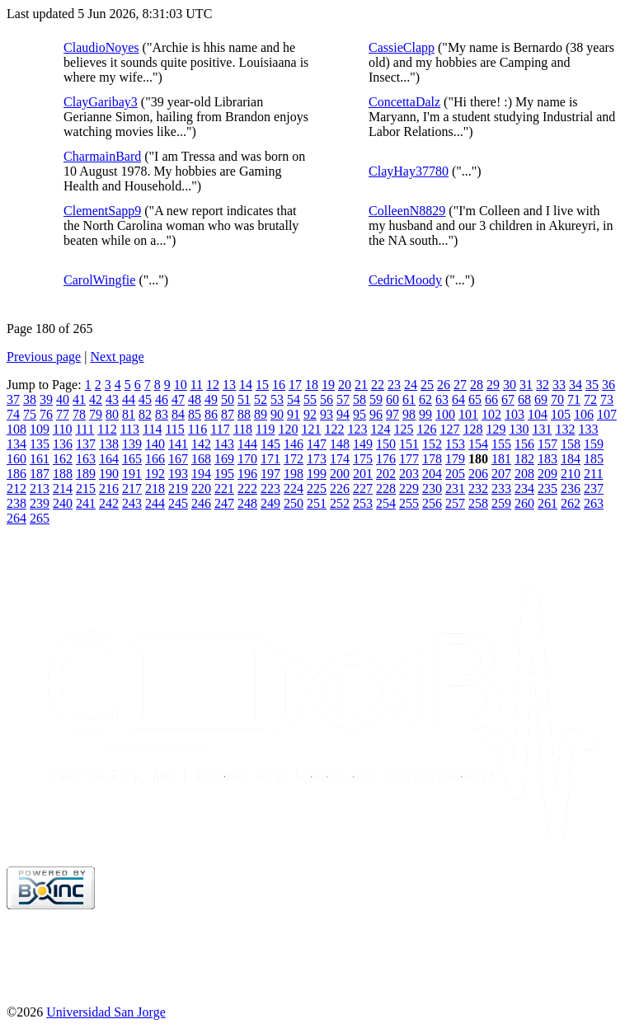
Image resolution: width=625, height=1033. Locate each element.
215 (86, 488)
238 (16, 503)
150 (386, 444)
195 (224, 474)
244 (155, 503)
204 (432, 474)
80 (112, 414)
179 (455, 459)
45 (145, 399)
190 (109, 474)
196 (247, 474)
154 (478, 444)
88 (244, 414)
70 (557, 399)
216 (109, 488)
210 (570, 474)
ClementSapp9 (102, 211)
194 (201, 474)
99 (425, 414)
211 (593, 474)
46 (161, 399)
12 (212, 385)
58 (359, 399)
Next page (116, 357)
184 (570, 459)
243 (132, 503)
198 (293, 474)
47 (178, 399)
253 (363, 503)
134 (16, 444)
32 (542, 385)
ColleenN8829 (407, 211)
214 (63, 488)
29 (493, 385)
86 (211, 414)
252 (340, 503)
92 (310, 414)
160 (16, 459)
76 (46, 414)
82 (145, 414)
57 (343, 399)
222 (247, 488)
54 (293, 399)
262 (570, 503)
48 (194, 399)
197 (270, 474)
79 (95, 414)
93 (326, 414)
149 (363, 444)
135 (39, 444)
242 (109, 503)
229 (409, 488)
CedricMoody (405, 280)
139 (132, 444)
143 (224, 444)
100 (445, 414)
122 (334, 429)
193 (178, 474)
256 (432, 503)
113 (129, 429)
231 (455, 488)
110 (62, 429)
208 (524, 474)
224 (293, 488)
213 (39, 488)
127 (449, 429)
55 (310, 399)
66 (491, 399)
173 (317, 459)
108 (16, 429)
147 (317, 444)
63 (442, 399)
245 (178, 503)
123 (357, 429)
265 (39, 518)
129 (495, 429)
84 (178, 414)
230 (432, 488)
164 (109, 459)
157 (547, 444)
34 (575, 385)
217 (132, 488)
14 (245, 385)
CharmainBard (102, 156)
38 (29, 399)
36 (608, 385)
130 (519, 429)
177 (409, 459)
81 (128, 414)
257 (455, 503)
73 (606, 399)
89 (260, 414)
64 (458, 399)
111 (84, 429)
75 (29, 414)
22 (377, 385)
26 (443, 385)
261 (547, 503)
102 (491, 414)
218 (155, 488)
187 (39, 474)
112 (106, 429)
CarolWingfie (99, 280)
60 (392, 399)
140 (155, 444)
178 (432, 459)
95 (359, 414)
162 (63, 459)
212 (16, 488)
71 (573, 399)
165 (132, 459)
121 (311, 429)
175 (363, 459)
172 (293, 459)
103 (514, 414)
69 (540, 399)
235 (547, 488)
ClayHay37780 (409, 171)
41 (79, 399)
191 (132, 474)
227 (363, 488)
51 (244, 399)
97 (392, 414)
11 (196, 385)
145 (270, 444)
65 (475, 399)
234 (524, 488)
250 (293, 503)
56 (326, 399)
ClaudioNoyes (101, 47)
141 (178, 444)
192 (155, 474)
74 (13, 414)
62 (425, 399)
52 (260, 399)
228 (386, 488)
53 (277, 399)
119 (265, 429)
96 (376, 414)
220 (201, 488)
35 (592, 385)
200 (340, 474)
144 (247, 444)
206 (478, 474)
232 (478, 488)
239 (39, 503)
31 (526, 385)
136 (63, 444)
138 (109, 444)
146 (293, 444)
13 (229, 385)
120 (288, 429)
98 (409, 414)
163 (86, 459)
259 (501, 503)
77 (62, 414)
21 (361, 385)
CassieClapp (402, 47)
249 (270, 503)
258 (478, 503)
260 (524, 503)
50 (227, 399)
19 (328, 385)
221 (224, 488)
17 (295, 385)
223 (270, 488)
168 (201, 459)
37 (13, 399)
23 (394, 385)
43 (112, 399)
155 (501, 444)
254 (386, 503)
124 (380, 429)
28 (476, 385)
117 (219, 429)
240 (63, 503)
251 (317, 503)
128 (472, 429)
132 (565, 429)
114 (152, 429)
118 (242, 429)
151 (409, 444)
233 (501, 488)
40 (62, 399)
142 (201, 444)
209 (547, 474)
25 (427, 385)
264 (16, 518)
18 (311, 385)
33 (559, 385)
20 (344, 385)
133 (588, 429)
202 (386, 474)
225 (317, 488)
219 (178, 488)
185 (594, 459)
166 (155, 459)
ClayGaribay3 (100, 102)
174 (340, 459)
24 (410, 385)
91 (293, 414)
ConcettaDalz (404, 102)
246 (201, 503)
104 (537, 414)
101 (468, 414)
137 (86, 444)
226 (340, 488)
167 (178, 459)
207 (501, 474)
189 (86, 474)
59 (376, 399)
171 (270, 459)
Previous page (44, 357)
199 (317, 474)
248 (247, 503)
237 (594, 488)
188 (63, 474)
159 (594, 444)
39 (46, 399)
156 (524, 444)
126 (426, 429)
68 (524, 399)
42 (95, 399)
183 (547, 459)
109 (39, 429)
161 (39, 459)
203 (409, 474)
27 (460, 385)
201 (363, 474)
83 (161, 414)
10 (180, 385)
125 (403, 429)
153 (455, 444)
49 (211, 399)
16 (278, 385)
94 (343, 414)
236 (570, 488)
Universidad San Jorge (106, 1012)
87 (227, 414)
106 (584, 414)
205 (455, 474)
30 (509, 385)
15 (262, 385)
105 (561, 414)
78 (79, 414)
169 (224, 459)
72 (590, 399)
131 (542, 429)
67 (508, 399)
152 (432, 444)
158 (570, 444)
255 (409, 503)
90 (277, 414)
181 (501, 459)
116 (197, 429)
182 (524, 459)
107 (607, 414)
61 (409, 399)
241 (86, 503)
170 (247, 459)
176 (386, 459)
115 (174, 429)
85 (194, 414)
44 (128, 399)
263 (594, 503)
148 (340, 444)
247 (224, 503)
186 (16, 474)
